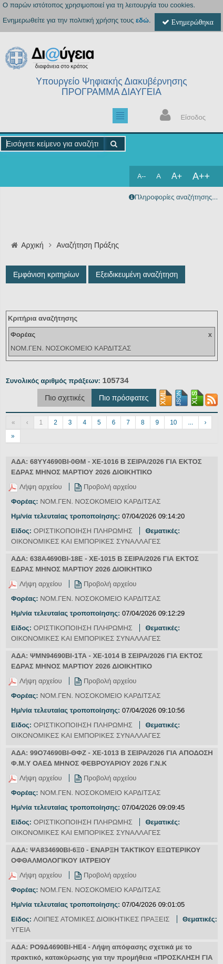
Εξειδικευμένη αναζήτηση (137, 274)
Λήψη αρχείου (36, 487)
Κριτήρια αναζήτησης (42, 318)
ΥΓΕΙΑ (21, 930)
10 (173, 422)
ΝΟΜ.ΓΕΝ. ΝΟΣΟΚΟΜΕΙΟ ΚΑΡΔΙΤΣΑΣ (100, 501)
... (190, 422)
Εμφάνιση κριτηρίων (46, 274)
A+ (176, 176)
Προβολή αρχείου (105, 487)
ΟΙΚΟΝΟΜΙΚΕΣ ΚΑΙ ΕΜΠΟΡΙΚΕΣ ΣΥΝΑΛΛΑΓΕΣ (86, 541)
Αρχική (32, 245)
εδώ (142, 20)
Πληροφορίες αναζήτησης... (176, 197)
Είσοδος (180, 116)
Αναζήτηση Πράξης (87, 245)
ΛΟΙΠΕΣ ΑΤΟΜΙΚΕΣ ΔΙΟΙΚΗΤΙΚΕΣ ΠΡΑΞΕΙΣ (102, 919)
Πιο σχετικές (65, 398)
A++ (201, 176)
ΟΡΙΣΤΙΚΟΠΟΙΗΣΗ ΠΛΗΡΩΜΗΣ (83, 531)
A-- (141, 176)
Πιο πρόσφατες (124, 398)
